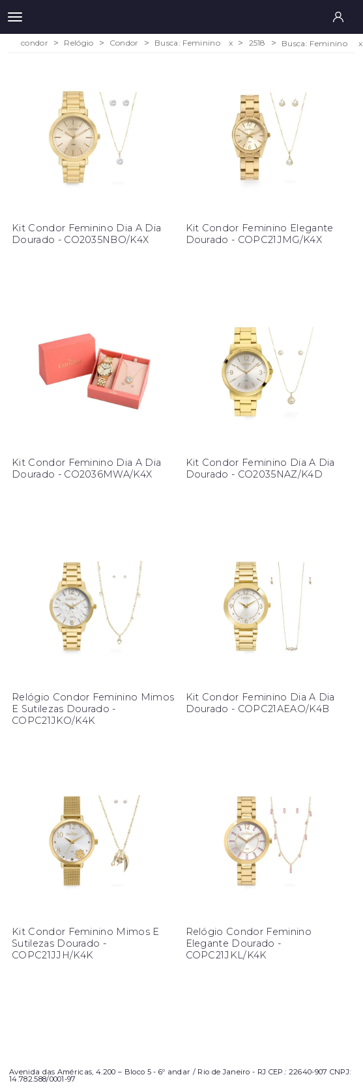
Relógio (78, 43)
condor (34, 43)
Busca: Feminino (187, 43)
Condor (124, 43)
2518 (257, 43)
